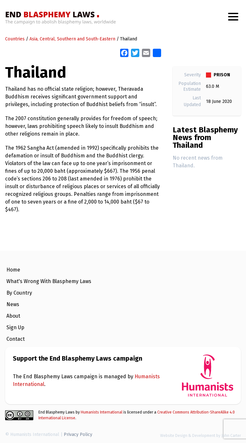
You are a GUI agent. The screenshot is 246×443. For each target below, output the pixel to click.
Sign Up (15, 327)
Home (13, 270)
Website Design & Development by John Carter (200, 435)
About (13, 316)
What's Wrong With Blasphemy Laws (48, 281)
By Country (19, 293)
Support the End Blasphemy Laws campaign (77, 358)
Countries (15, 39)
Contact (15, 339)
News (12, 304)
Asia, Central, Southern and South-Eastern (72, 39)
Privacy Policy (78, 434)
